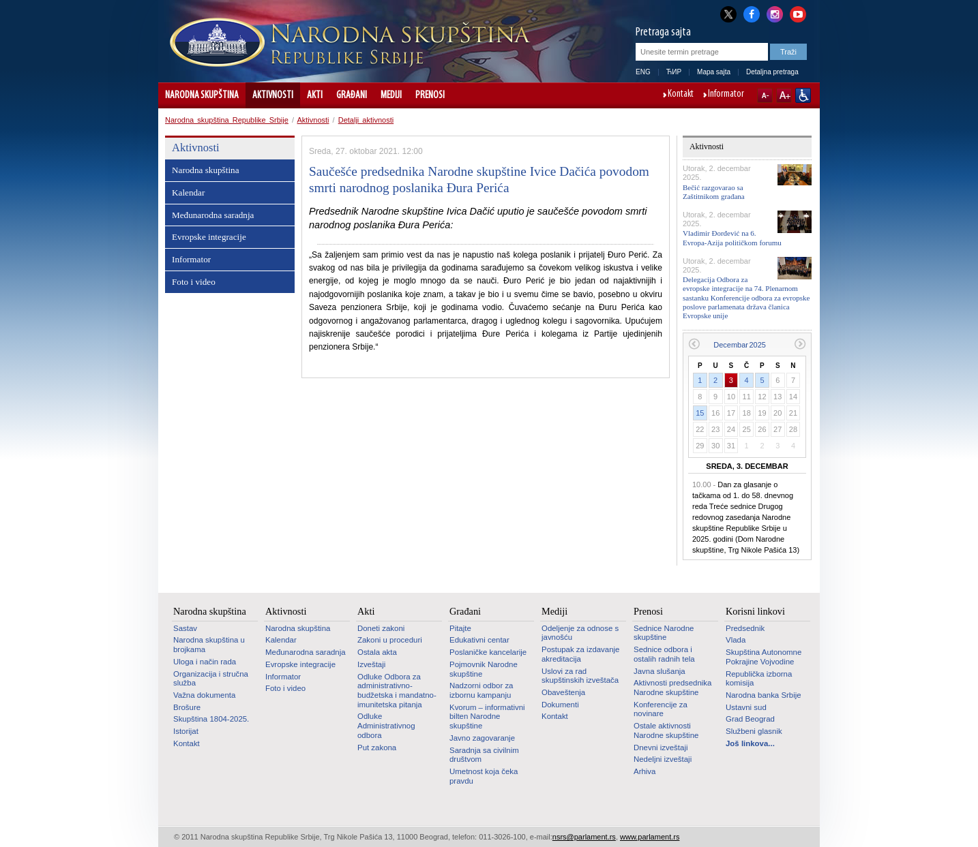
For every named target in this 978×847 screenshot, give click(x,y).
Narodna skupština (202, 95)
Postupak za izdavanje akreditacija (580, 654)
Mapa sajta (713, 72)
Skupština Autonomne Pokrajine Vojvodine (763, 657)
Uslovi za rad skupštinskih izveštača (580, 676)
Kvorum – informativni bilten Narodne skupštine (487, 716)
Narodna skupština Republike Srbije (226, 120)
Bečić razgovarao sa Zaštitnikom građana (714, 191)
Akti (315, 95)
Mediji (391, 95)
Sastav (185, 628)
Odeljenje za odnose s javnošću (580, 633)
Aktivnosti (272, 95)
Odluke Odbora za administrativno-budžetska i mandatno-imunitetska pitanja (396, 691)
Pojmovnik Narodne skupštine (483, 669)
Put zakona (376, 747)
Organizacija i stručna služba (210, 679)
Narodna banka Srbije (763, 695)
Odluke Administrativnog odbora (386, 725)
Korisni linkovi (755, 611)
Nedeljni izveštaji (663, 759)
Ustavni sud (746, 707)
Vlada (735, 640)
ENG (643, 72)
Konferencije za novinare (660, 709)
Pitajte (460, 628)
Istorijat (185, 731)
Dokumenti (560, 704)
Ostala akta (377, 652)
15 (700, 413)
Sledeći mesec (800, 344)
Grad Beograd (750, 719)
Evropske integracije (209, 237)
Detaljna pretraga (772, 72)
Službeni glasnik (754, 731)
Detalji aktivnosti (366, 120)
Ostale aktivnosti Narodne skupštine (666, 730)
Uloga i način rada (204, 662)
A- (765, 95)
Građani (351, 95)
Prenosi (430, 95)
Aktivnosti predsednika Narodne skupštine (672, 687)
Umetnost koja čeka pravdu (483, 776)
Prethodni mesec (694, 344)
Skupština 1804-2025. (211, 719)
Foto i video (194, 282)
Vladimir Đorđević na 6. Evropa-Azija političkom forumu (732, 237)
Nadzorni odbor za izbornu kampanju (481, 690)
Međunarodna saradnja (213, 215)
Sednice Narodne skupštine (664, 633)
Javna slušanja (659, 671)
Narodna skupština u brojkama (209, 644)
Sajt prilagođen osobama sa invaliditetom (803, 95)
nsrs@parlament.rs (584, 837)
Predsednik (745, 628)
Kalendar (188, 192)
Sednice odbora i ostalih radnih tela (664, 654)
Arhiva (644, 771)
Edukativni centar (479, 640)
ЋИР (673, 72)
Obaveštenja (563, 692)
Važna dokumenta (204, 695)
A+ (784, 95)
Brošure (187, 707)
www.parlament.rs (649, 837)
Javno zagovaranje (482, 738)
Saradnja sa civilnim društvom (484, 755)
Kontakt (681, 94)
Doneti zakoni (380, 628)
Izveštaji (371, 664)
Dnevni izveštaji (660, 747)
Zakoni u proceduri (389, 640)
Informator (726, 94)
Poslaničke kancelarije (488, 652)
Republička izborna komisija (759, 679)
